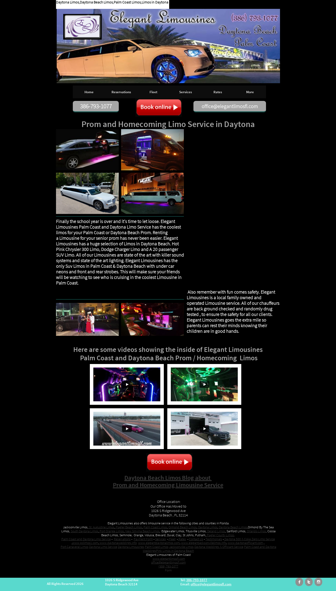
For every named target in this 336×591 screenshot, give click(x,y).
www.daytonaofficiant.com (245, 543)
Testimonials (214, 539)
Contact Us (196, 539)
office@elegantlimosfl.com (168, 562)
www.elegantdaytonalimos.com (159, 543)
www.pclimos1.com (85, 543)
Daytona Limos (207, 527)
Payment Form (143, 539)
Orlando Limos (256, 531)
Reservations (122, 539)
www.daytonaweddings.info (118, 543)
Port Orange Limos (111, 531)
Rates (182, 539)
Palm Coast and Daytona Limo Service (86, 539)
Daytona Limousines (131, 547)
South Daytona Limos (84, 531)
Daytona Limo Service (103, 547)
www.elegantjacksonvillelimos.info (203, 543)
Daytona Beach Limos (233, 527)
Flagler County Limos (220, 535)
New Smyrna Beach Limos (142, 531)
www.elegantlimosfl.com (169, 559)
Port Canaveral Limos (74, 547)
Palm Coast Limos (155, 527)
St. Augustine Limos (101, 527)
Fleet (171, 539)
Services (160, 539)
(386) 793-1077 (168, 566)
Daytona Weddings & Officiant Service (218, 547)
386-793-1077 (196, 580)
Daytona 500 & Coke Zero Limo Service (249, 539)
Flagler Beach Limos (128, 527)
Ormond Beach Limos (182, 527)
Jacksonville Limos (181, 547)
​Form (168, 570)
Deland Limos (216, 531)
